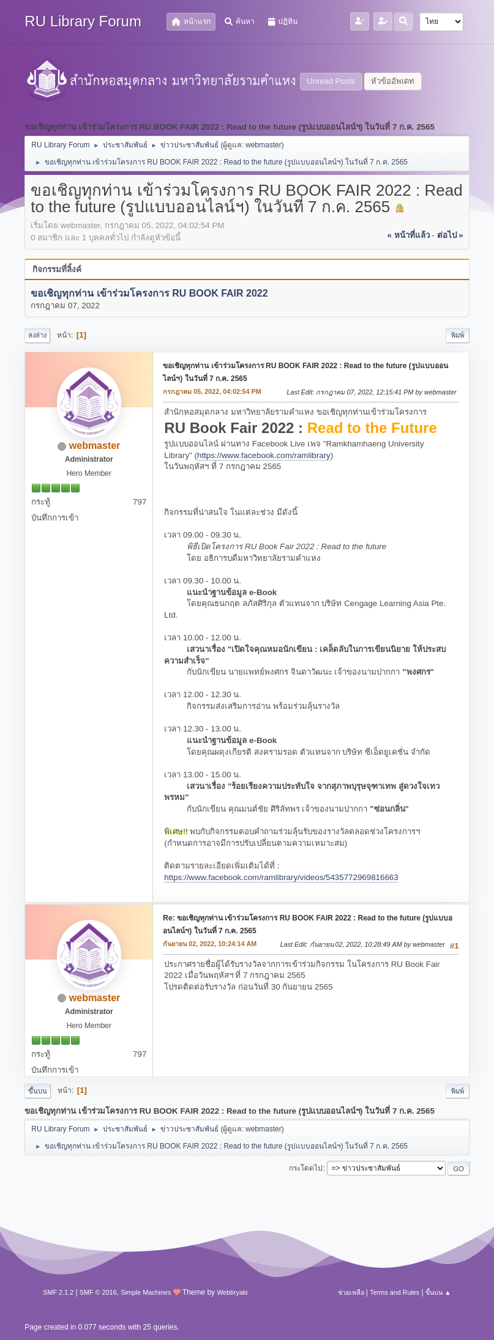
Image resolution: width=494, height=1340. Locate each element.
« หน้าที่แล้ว (408, 235)
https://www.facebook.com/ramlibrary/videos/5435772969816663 (281, 877)
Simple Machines (146, 1292)
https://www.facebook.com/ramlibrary (264, 455)
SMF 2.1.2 (58, 1292)
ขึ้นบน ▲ (438, 1292)
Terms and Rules (394, 1292)
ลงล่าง (37, 335)
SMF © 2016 (98, 1292)
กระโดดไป (306, 1168)
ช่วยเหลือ (351, 1292)
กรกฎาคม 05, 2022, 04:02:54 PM (212, 391)
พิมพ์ (457, 335)
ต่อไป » (450, 235)
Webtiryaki (232, 1292)
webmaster (263, 145)
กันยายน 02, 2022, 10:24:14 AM (209, 943)
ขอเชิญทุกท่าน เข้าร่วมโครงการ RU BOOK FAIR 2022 (149, 293)
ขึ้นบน (37, 1091)
